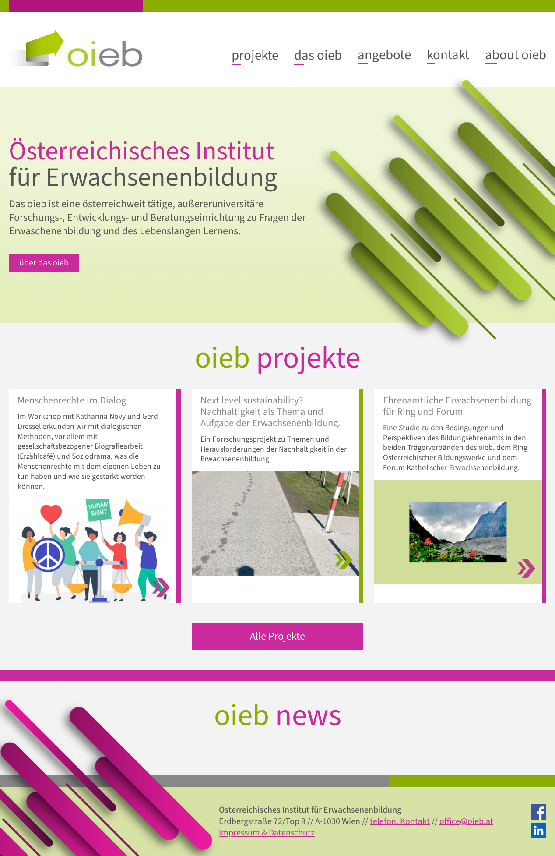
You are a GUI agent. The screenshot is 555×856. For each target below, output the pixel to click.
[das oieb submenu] (318, 55)
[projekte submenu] (255, 55)
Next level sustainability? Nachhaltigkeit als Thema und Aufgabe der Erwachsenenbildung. (270, 412)
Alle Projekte (277, 636)
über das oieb (44, 263)
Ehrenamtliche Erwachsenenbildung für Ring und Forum (457, 406)
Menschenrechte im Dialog (72, 401)
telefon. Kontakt (400, 821)
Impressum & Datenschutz (267, 833)
